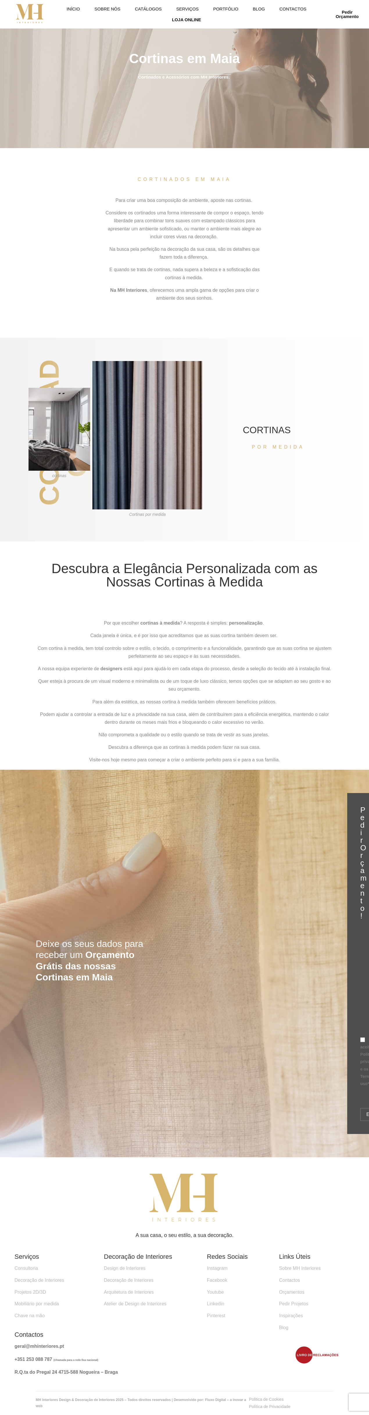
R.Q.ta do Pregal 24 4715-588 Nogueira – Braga (66, 1372)
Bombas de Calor (105, 1161)
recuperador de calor (59, 1161)
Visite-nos (99, 762)
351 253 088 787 (35, 1359)
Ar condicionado (147, 1161)
